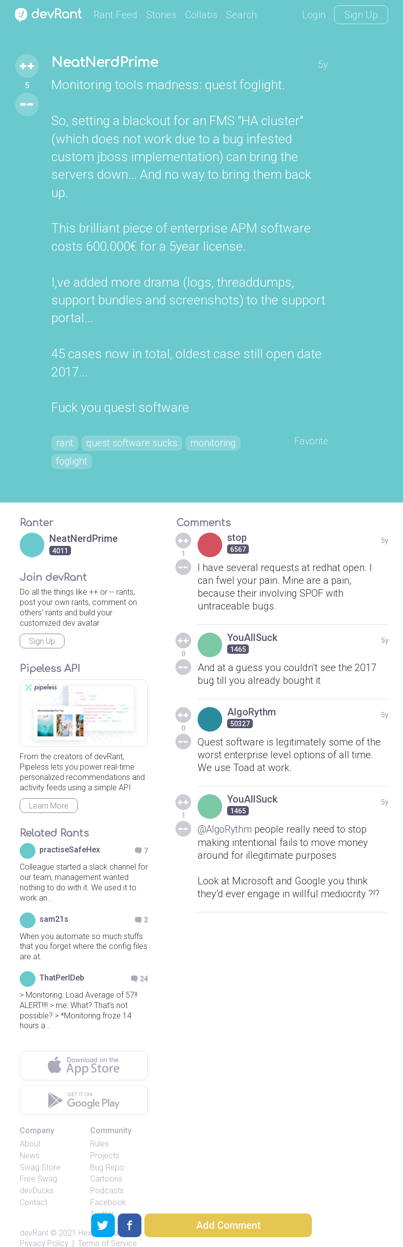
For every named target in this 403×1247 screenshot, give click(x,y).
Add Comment (228, 1225)
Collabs (201, 15)
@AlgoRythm (226, 812)
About (30, 1127)
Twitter (102, 1197)
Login (314, 15)
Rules (99, 1127)
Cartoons (106, 1162)
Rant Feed (115, 15)
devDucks (37, 1174)
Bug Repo (107, 1150)
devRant (34, 1216)
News (29, 1139)
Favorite (312, 424)
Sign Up (361, 15)
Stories (161, 15)
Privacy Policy (44, 1226)
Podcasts (107, 1174)
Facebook (108, 1185)
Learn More (48, 789)
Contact (33, 1185)
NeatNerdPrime (104, 63)
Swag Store (40, 1150)
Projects (104, 1139)
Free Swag (38, 1162)
